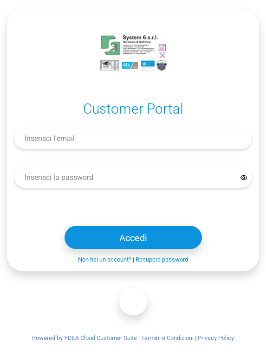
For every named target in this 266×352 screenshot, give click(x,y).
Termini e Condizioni (167, 337)
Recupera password (162, 259)
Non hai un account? (104, 259)
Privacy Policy (216, 337)
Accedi (133, 237)
